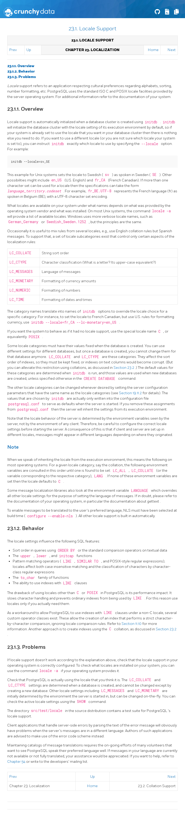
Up (28, 50)
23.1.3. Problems (21, 77)
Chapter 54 (16, 761)
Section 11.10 (132, 624)
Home (153, 50)
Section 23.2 (124, 367)
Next (172, 50)
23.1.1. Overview (20, 66)
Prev (13, 50)
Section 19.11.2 (131, 393)
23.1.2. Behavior (21, 71)
